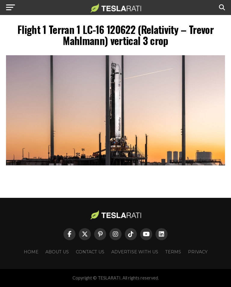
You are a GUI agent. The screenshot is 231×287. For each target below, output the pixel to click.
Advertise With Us (134, 252)
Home (31, 252)
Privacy (198, 252)
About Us (57, 252)
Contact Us (90, 252)
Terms (173, 252)
